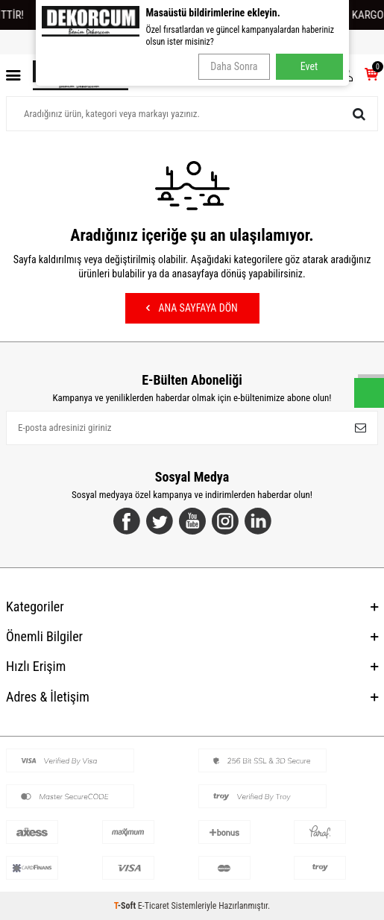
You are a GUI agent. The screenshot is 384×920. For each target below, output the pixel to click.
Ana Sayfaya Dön (191, 308)
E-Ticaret (153, 906)
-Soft (126, 906)
